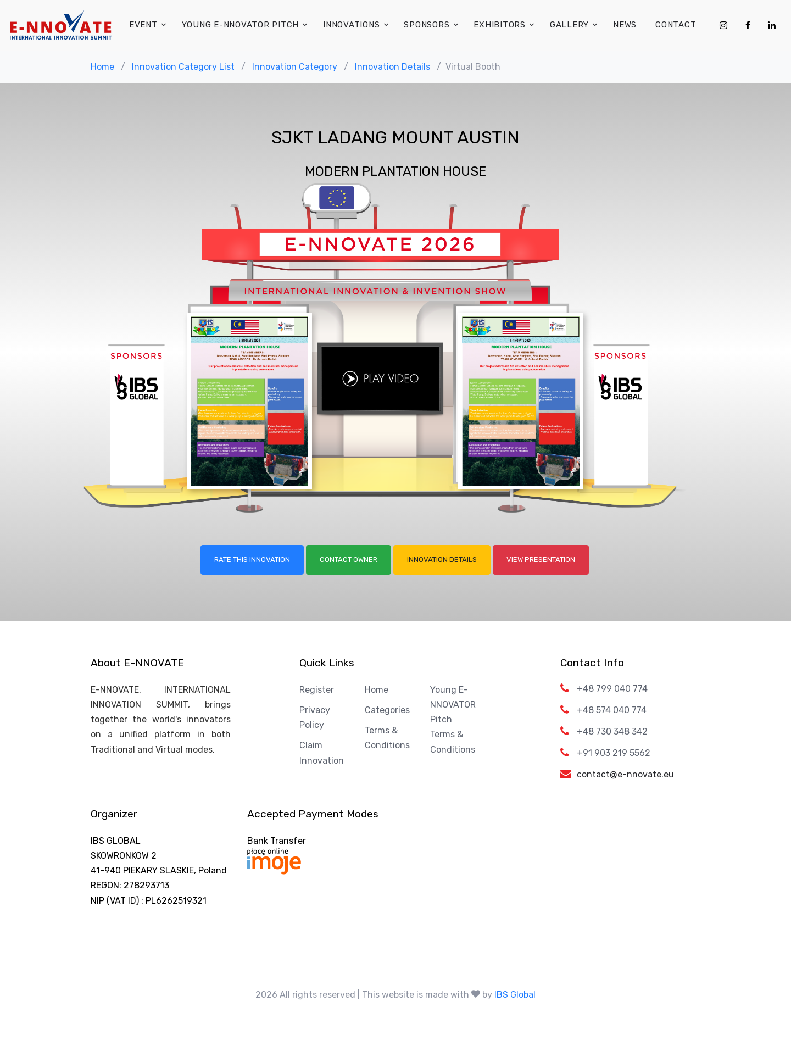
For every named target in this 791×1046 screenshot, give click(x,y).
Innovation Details (392, 67)
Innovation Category (294, 67)
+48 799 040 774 (612, 688)
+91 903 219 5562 (613, 753)
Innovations (351, 25)
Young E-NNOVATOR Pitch (240, 25)
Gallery (569, 25)
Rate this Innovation (252, 559)
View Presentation (540, 559)
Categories (387, 710)
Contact (675, 25)
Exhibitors (500, 25)
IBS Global (515, 994)
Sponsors (426, 25)
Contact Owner (348, 559)
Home (102, 67)
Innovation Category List (183, 67)
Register (316, 690)
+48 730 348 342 (612, 731)
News (625, 25)
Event (143, 25)
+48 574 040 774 (612, 710)
